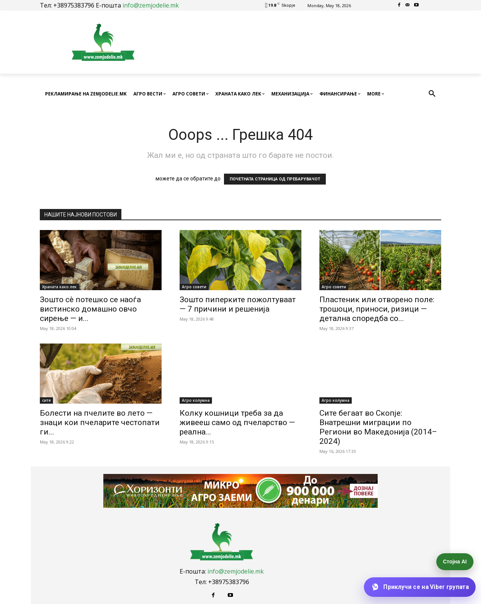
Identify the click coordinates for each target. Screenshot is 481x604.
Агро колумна (196, 400)
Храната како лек (59, 286)
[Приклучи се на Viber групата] (419, 587)
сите (46, 400)
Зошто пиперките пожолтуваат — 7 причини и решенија (238, 304)
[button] (432, 94)
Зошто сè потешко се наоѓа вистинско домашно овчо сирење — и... (90, 309)
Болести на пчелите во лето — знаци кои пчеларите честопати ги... (100, 422)
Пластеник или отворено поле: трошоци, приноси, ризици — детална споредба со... (376, 309)
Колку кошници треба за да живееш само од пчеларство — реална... (237, 422)
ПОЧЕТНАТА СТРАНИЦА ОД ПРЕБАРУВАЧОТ (275, 179)
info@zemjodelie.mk (151, 5)
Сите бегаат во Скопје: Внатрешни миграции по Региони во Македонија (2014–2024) (378, 427)
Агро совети (194, 286)
